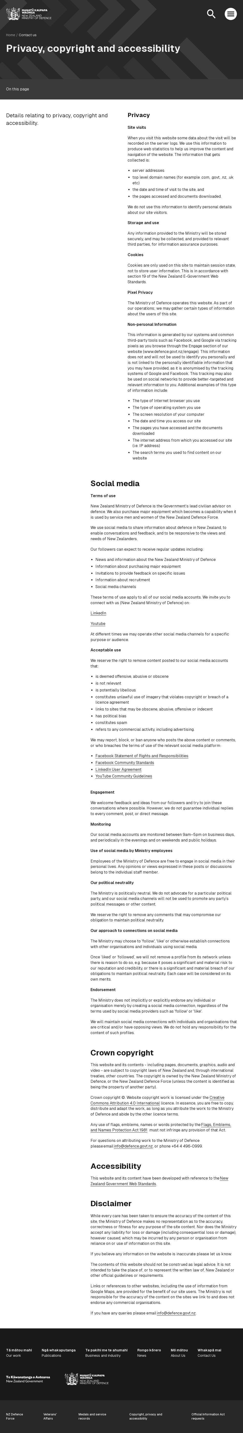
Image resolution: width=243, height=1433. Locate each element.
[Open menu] (231, 14)
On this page (17, 89)
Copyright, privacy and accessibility (145, 1416)
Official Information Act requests (208, 1416)
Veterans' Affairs (50, 1416)
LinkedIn (98, 613)
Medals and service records (92, 1416)
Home (10, 35)
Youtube (98, 623)
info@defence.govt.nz (133, 1146)
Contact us (28, 35)
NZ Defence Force (14, 1416)
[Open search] (211, 14)
